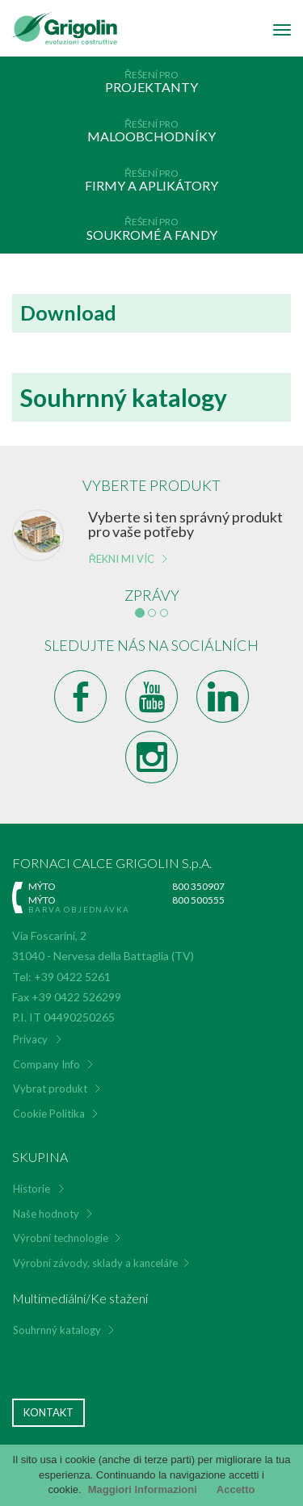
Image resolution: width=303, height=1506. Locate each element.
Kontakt (48, 1412)
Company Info (46, 1064)
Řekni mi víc (121, 558)
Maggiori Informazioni (142, 1489)
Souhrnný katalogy (57, 1330)
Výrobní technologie (60, 1237)
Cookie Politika (49, 1113)
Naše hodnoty (46, 1213)
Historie (31, 1188)
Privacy (30, 1039)
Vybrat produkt (50, 1088)
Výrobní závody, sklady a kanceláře (95, 1262)
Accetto (236, 1489)
